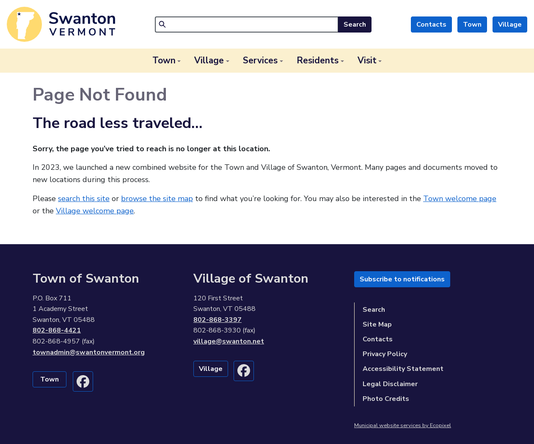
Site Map (377, 324)
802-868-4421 (57, 330)
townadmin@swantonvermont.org (89, 352)
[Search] (247, 24)
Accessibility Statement (403, 368)
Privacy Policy (385, 354)
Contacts (431, 24)
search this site (84, 198)
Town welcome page (459, 198)
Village (510, 24)
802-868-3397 (217, 319)
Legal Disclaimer (390, 384)
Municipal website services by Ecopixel (402, 425)
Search (355, 24)
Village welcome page (95, 211)
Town (472, 24)
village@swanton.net (228, 341)
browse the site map (157, 198)
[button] (167, 61)
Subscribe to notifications (402, 279)
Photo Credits (386, 398)
